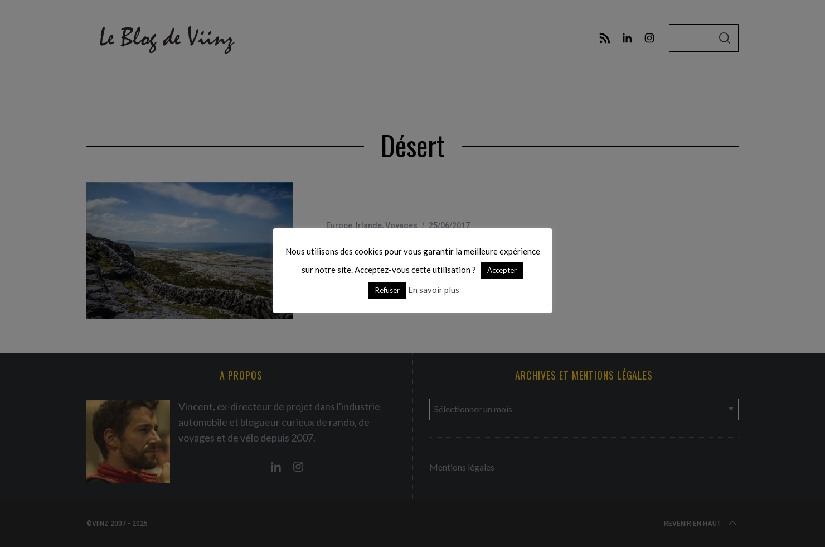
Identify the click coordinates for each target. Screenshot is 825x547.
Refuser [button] (387, 290)
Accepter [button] (502, 270)
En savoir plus (433, 290)
